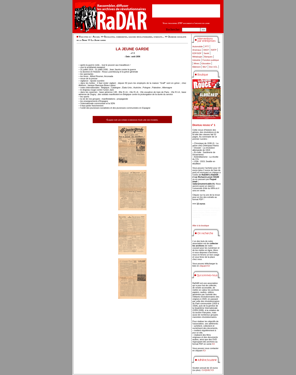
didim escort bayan (201, 210)
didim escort (198, 208)
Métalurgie (197, 57)
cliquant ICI (205, 266)
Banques (208, 57)
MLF (205, 67)
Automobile (197, 46)
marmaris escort (212, 208)
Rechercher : (173, 29)
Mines (196, 63)
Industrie (196, 60)
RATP (214, 50)
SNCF (206, 50)
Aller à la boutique (200, 225)
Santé (206, 53)
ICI (213, 344)
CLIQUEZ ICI (208, 370)
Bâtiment (196, 67)
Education (206, 63)
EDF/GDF (196, 53)
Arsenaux (196, 50)
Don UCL (213, 67)
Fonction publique (211, 60)
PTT (207, 46)
